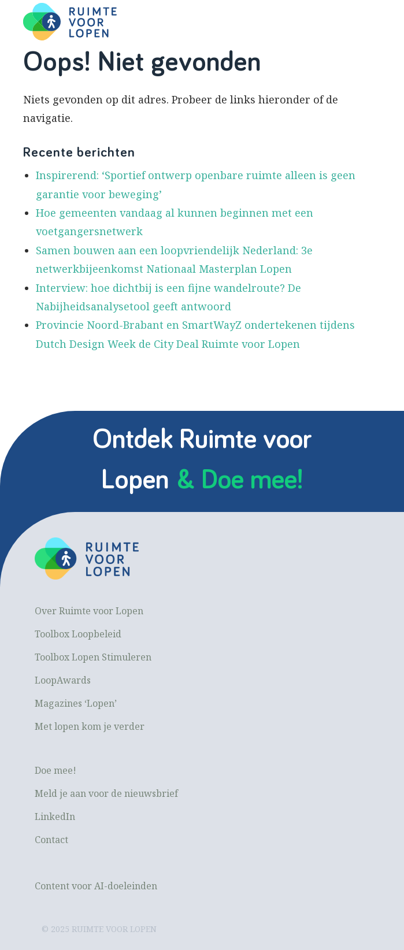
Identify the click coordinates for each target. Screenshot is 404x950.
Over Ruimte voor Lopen (89, 610)
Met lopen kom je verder (89, 726)
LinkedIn (55, 816)
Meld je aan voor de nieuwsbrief (106, 793)
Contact (51, 839)
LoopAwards (63, 680)
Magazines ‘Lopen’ (76, 703)
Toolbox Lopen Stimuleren (93, 657)
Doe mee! (55, 770)
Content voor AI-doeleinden (96, 886)
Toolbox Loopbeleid (78, 634)
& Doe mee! (240, 480)
